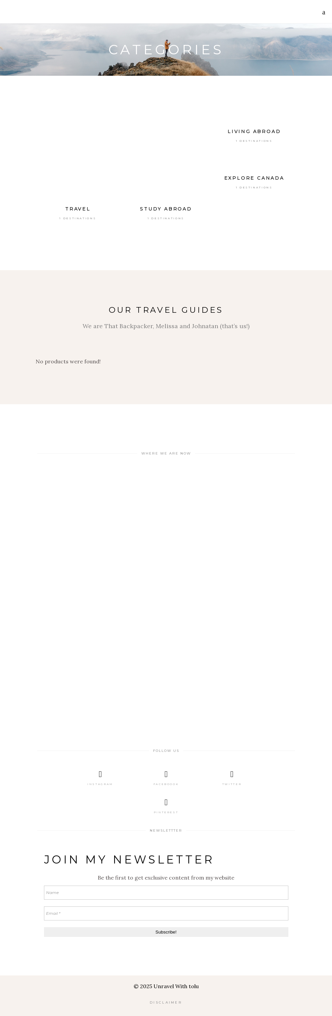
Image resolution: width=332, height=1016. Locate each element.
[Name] (166, 893)
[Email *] (166, 913)
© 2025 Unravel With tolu (166, 986)
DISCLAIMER (166, 1002)
